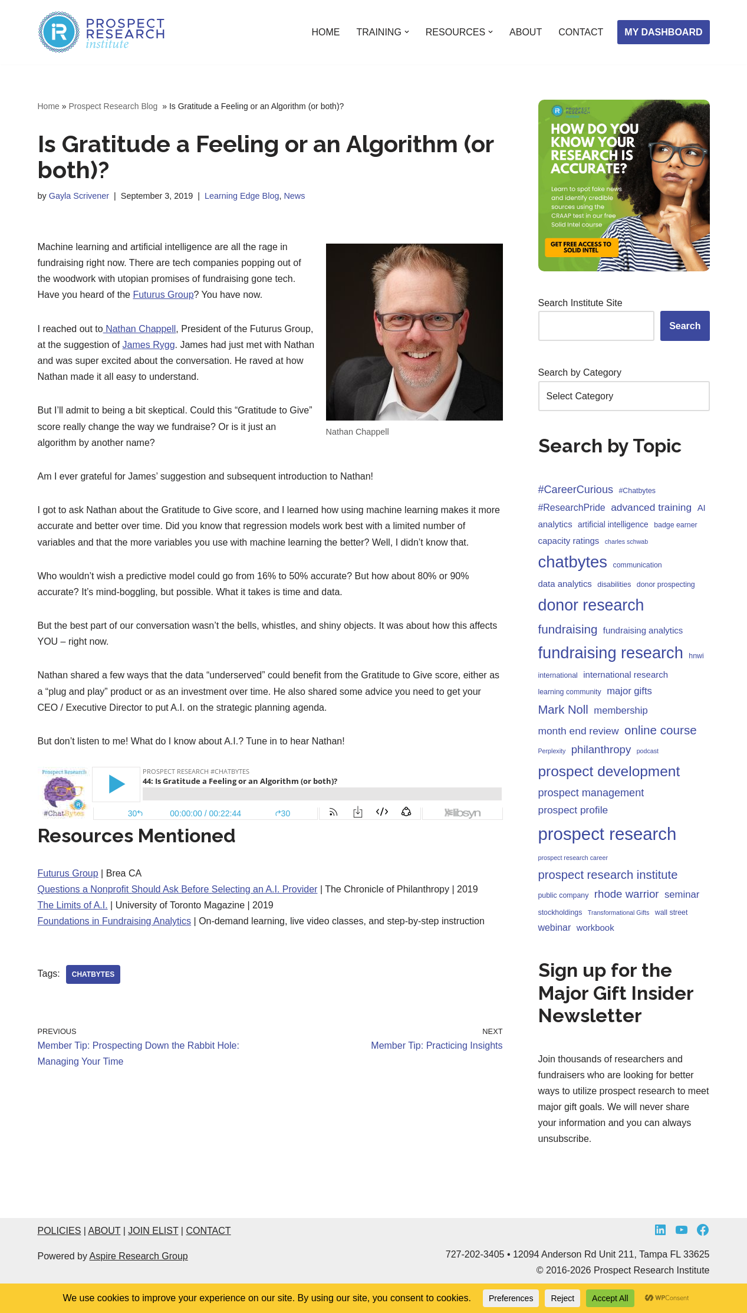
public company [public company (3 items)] (563, 895)
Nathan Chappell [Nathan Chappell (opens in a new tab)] (139, 329)
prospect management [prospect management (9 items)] (591, 793)
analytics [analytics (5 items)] (555, 524)
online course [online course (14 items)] (660, 730)
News (294, 196)
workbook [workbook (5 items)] (595, 928)
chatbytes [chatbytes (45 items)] (573, 562)
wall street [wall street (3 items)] (671, 912)
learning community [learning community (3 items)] (569, 692)
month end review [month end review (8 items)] (578, 731)
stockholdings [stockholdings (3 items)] (560, 912)
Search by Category (579, 372)
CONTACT (580, 32)
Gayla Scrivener (79, 196)
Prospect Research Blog (114, 106)
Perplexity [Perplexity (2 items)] (552, 750)
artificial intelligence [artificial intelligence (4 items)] (613, 524)
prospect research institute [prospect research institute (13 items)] (608, 874)
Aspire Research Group (139, 1256)
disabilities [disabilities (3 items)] (614, 584)
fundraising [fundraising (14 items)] (568, 629)
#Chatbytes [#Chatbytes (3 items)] (637, 491)
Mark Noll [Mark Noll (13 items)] (563, 709)
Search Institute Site (580, 303)
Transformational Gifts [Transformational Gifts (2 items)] (618, 912)
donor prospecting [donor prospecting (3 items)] (666, 584)
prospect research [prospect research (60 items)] (607, 833)
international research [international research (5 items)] (625, 674)
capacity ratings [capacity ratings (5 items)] (569, 541)
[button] (406, 31)
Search (684, 326)
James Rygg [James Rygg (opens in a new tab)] (149, 345)
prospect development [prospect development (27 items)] (609, 771)
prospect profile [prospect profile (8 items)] (573, 810)
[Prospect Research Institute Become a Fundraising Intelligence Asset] (102, 32)
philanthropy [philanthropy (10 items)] (601, 749)
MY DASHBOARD (663, 32)
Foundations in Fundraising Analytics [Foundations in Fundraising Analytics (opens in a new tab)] (115, 921)
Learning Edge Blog (242, 196)
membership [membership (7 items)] (621, 710)
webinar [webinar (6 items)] (554, 928)
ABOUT (525, 32)
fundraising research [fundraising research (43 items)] (610, 653)
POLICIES (59, 1231)
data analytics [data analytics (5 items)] (565, 584)
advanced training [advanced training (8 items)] (651, 507)
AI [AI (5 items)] (701, 508)
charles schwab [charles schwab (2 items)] (626, 541)
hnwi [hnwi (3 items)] (696, 656)
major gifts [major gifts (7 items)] (629, 691)
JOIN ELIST (153, 1231)
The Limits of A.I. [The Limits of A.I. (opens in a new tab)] (73, 905)
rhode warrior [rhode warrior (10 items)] (626, 894)
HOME (325, 32)
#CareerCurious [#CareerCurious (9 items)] (576, 489)
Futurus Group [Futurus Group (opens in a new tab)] (163, 295)
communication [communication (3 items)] (637, 565)
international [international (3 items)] (558, 675)
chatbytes (93, 974)
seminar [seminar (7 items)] (681, 894)
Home (49, 106)
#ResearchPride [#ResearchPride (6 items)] (572, 508)
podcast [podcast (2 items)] (648, 750)
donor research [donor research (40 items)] (591, 605)
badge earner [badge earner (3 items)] (675, 525)
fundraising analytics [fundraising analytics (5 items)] (643, 630)
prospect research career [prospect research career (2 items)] (573, 857)
